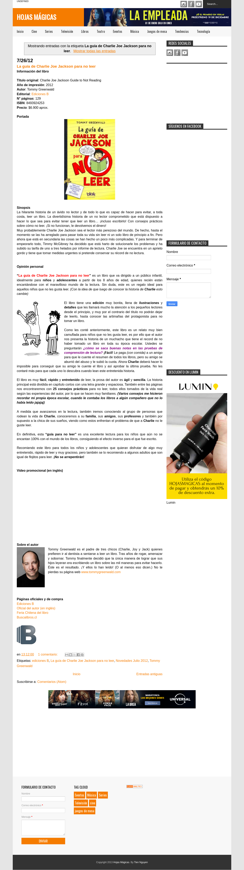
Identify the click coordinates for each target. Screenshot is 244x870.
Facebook (191, 4)
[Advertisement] (197, 91)
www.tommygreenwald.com (101, 572)
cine (92, 803)
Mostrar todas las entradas (94, 51)
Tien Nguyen (141, 862)
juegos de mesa (84, 810)
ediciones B (40, 660)
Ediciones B (40, 94)
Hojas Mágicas (36, 17)
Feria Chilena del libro (32, 612)
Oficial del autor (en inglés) (36, 608)
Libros (85, 31)
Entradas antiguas (149, 674)
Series (49, 31)
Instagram (183, 4)
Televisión (67, 31)
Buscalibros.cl (27, 617)
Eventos (117, 31)
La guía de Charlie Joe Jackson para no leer (56, 66)
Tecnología (203, 31)
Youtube (198, 4)
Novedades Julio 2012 (132, 660)
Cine (34, 31)
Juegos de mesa (157, 31)
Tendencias (182, 31)
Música (134, 31)
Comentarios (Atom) (51, 681)
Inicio (20, 31)
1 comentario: (48, 654)
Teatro (101, 31)
